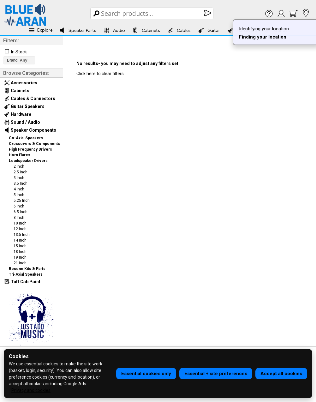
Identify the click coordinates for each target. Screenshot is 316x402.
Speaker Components (30, 130)
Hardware (17, 114)
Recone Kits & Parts (27, 269)
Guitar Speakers (24, 106)
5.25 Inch (22, 200)
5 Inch (19, 195)
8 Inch (19, 217)
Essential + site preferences (215, 373)
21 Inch (20, 263)
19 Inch (20, 257)
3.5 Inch (20, 183)
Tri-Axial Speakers (26, 274)
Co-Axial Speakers (26, 138)
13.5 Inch (22, 234)
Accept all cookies (281, 373)
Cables (179, 30)
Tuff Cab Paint (22, 282)
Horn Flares (19, 155)
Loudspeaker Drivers (28, 161)
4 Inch (19, 189)
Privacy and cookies (31, 390)
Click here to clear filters (100, 73)
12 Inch (20, 229)
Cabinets (146, 30)
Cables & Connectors (29, 98)
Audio (114, 30)
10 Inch (20, 223)
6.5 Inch (20, 212)
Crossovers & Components (34, 143)
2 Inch (19, 166)
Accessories (20, 83)
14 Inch (20, 240)
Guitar (209, 30)
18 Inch (20, 251)
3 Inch (19, 178)
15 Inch (20, 246)
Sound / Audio (22, 122)
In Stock (19, 51)
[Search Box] (152, 13)
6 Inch (19, 206)
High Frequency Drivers (30, 149)
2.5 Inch (20, 172)
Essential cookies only (146, 373)
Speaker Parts (77, 30)
